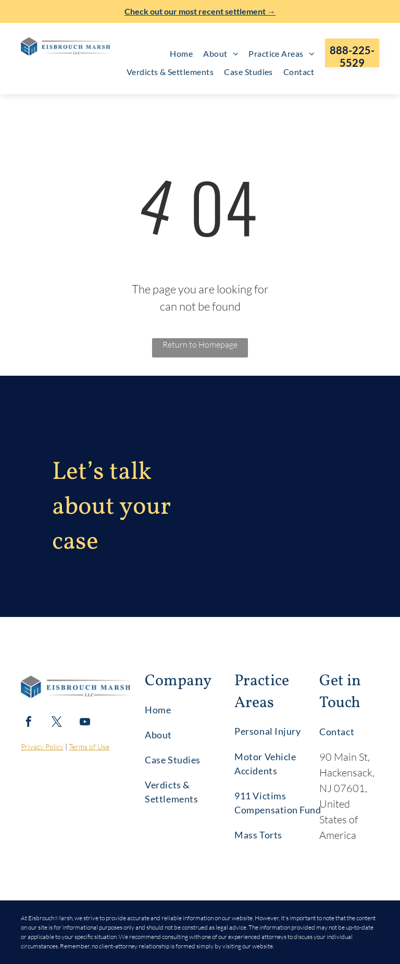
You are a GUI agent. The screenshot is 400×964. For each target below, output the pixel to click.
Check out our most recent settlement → (200, 11)
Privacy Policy (42, 746)
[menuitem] (181, 54)
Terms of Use (89, 746)
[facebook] (28, 723)
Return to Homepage (200, 344)
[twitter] (57, 723)
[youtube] (85, 723)
